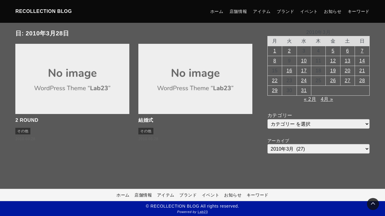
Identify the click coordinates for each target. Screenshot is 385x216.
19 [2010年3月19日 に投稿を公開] (333, 70)
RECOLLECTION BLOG (43, 11)
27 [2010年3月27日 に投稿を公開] (347, 80)
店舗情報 (238, 11)
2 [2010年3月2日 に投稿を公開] (289, 50)
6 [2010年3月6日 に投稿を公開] (347, 50)
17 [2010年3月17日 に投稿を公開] (304, 70)
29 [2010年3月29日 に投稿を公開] (275, 90)
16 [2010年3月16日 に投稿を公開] (289, 70)
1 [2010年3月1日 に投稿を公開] (274, 50)
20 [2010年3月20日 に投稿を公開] (347, 70)
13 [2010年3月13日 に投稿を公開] (347, 60)
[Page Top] (373, 204)
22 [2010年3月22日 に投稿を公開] (275, 80)
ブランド (285, 11)
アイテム (262, 11)
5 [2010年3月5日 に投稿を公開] (332, 50)
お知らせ (333, 11)
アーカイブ (278, 140)
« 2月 (310, 99)
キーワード (359, 11)
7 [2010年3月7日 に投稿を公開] (362, 50)
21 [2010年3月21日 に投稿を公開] (362, 70)
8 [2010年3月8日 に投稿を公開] (274, 60)
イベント (309, 11)
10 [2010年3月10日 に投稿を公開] (304, 60)
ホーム (216, 11)
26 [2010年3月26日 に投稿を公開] (333, 80)
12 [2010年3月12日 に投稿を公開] (333, 60)
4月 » (327, 99)
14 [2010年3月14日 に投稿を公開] (362, 60)
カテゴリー (279, 115)
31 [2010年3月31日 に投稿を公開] (304, 90)
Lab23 (203, 212)
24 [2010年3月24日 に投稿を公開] (304, 80)
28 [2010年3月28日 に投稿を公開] (362, 80)
